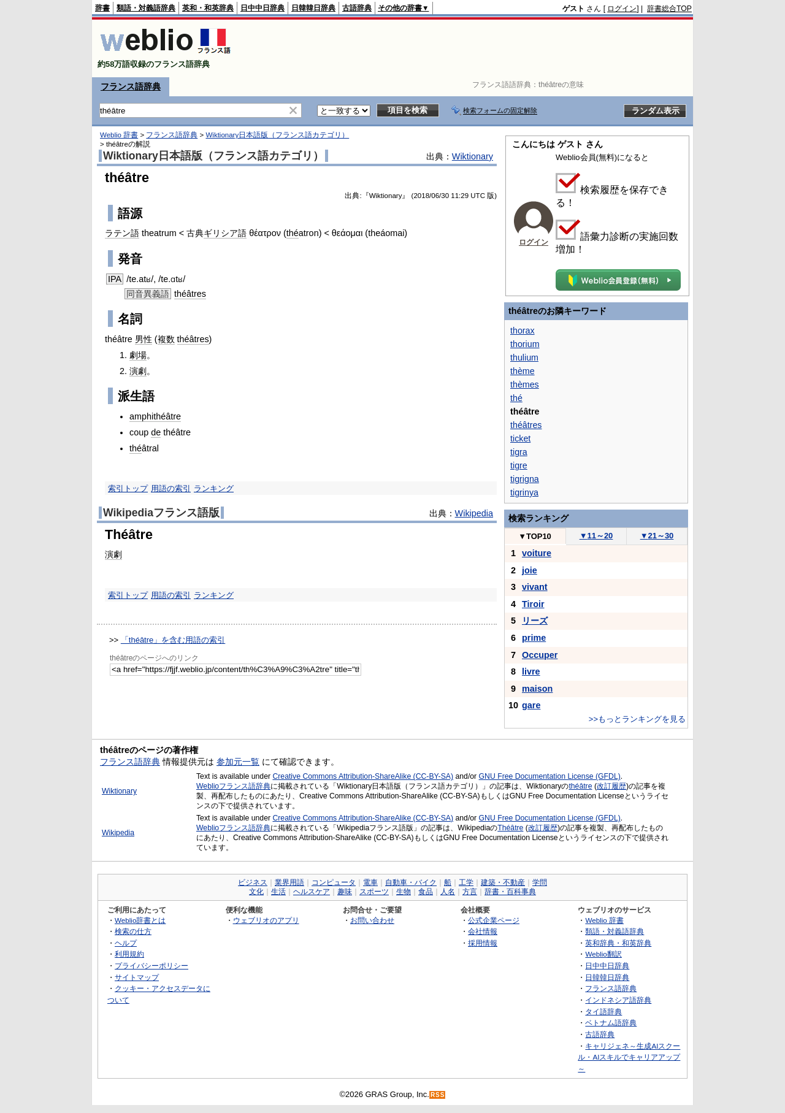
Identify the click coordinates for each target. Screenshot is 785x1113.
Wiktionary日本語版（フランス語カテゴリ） (277, 135)
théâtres (190, 294)
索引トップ (128, 488)
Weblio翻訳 (603, 954)
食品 (425, 891)
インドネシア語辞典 (618, 1000)
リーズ (535, 620)
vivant (535, 587)
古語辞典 (357, 8)
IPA (114, 279)
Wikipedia (474, 513)
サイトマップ (137, 977)
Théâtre (510, 828)
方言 (469, 891)
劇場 (138, 355)
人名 (447, 891)
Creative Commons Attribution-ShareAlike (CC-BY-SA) (362, 776)
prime (534, 638)
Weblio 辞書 (119, 135)
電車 (370, 882)
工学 (466, 882)
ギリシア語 (225, 233)
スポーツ (374, 891)
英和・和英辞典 (208, 8)
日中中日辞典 (262, 8)
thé (292, 233)
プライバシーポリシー (151, 966)
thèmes (524, 384)
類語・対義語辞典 (146, 8)
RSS (438, 1095)
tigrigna (524, 479)
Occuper (539, 655)
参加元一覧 (237, 762)
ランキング (214, 488)
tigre (518, 465)
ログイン (622, 8)
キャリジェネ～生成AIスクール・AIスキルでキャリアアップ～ (629, 1057)
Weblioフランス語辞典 (233, 786)
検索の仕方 (133, 931)
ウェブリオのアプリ (266, 920)
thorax (522, 330)
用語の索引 (171, 488)
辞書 (102, 8)
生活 (278, 891)
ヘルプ (126, 943)
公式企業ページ (493, 920)
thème (522, 371)
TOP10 (534, 536)
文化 (256, 891)
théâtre (580, 786)
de (156, 432)
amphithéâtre (155, 416)
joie (529, 570)
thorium (525, 344)
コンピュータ (334, 882)
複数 (166, 339)
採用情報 (482, 943)
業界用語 (289, 882)
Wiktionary (472, 156)
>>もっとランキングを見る (637, 719)
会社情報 (482, 931)
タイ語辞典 (603, 1011)
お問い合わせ (372, 920)
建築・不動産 (503, 882)
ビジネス (252, 882)
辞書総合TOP (669, 8)
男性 (143, 339)
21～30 (657, 535)
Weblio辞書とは (140, 920)
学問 (539, 882)
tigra (518, 452)
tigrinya (524, 492)
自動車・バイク (411, 882)
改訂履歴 (611, 786)
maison (537, 689)
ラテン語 (122, 233)
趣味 (344, 891)
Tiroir (533, 604)
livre (531, 671)
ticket (520, 438)
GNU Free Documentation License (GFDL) (550, 776)
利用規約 (129, 954)
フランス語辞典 (131, 86)
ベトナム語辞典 (611, 1023)
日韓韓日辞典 (313, 8)
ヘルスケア (311, 891)
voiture (536, 553)
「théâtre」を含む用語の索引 (173, 639)
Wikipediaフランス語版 (161, 513)
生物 (403, 891)
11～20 (596, 535)
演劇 (138, 371)
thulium (524, 357)
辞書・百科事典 (510, 891)
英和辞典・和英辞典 (618, 943)
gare (531, 705)
